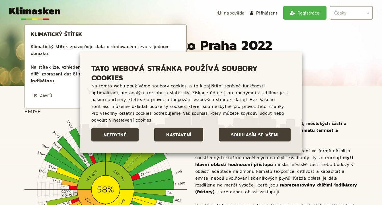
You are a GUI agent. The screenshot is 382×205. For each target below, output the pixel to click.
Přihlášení (266, 12)
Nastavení (178, 134)
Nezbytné (115, 134)
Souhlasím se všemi (255, 134)
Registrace (308, 12)
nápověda (234, 12)
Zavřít (46, 95)
